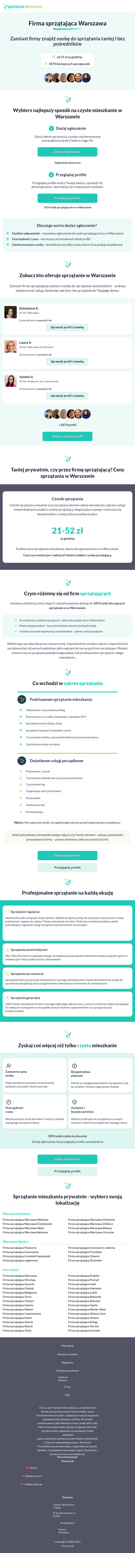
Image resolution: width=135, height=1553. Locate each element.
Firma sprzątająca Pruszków (85, 1252)
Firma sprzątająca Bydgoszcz (20, 1292)
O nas (67, 1386)
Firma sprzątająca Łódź (82, 1284)
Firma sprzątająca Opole (82, 1305)
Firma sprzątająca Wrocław (19, 1279)
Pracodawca (67, 1522)
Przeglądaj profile (67, 198)
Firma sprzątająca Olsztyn (18, 1301)
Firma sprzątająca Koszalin (84, 1330)
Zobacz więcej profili (67, 436)
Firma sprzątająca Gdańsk (18, 1288)
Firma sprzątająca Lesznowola (21, 1252)
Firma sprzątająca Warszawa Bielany (90, 1228)
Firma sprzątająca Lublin (82, 1292)
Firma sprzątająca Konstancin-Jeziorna (91, 1247)
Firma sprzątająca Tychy (17, 1330)
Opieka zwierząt (33, 1484)
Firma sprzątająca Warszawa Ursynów (91, 1232)
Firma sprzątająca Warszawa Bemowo (25, 1232)
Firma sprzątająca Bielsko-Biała (87, 1309)
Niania (33, 1467)
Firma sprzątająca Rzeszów (84, 1301)
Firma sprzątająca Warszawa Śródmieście (27, 1223)
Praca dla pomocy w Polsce (64, 1514)
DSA (67, 1395)
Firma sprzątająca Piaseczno (20, 1247)
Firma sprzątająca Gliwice (83, 1317)
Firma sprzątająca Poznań (83, 1279)
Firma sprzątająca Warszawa (20, 1275)
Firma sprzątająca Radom (18, 1309)
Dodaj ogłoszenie (67, 152)
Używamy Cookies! (67, 1354)
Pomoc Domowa (64, 1531)
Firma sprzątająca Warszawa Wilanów (25, 1219)
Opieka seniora (33, 1475)
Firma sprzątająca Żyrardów (85, 1260)
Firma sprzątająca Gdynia (18, 1305)
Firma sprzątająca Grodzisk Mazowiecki (26, 1256)
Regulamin (67, 1362)
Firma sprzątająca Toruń (17, 1296)
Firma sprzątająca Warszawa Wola (23, 1228)
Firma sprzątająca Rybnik (18, 1326)
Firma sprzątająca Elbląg (82, 1322)
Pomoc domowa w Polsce (64, 1506)
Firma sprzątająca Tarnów (83, 1326)
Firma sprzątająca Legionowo (20, 1260)
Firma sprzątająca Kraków (83, 1275)
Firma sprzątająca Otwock (83, 1256)
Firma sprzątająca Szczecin (18, 1284)
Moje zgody (67, 1345)
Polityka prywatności (67, 1370)
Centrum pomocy (63, 1379)
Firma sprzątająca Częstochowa (22, 1313)
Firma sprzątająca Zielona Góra (87, 1313)
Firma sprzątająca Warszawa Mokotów (91, 1219)
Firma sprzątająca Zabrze (18, 1322)
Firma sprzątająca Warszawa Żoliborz (90, 1223)
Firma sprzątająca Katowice (84, 1288)
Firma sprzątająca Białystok (84, 1296)
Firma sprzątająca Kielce (17, 1317)
